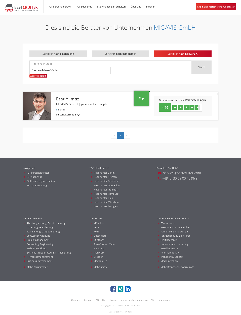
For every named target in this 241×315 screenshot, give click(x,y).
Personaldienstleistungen (173, 231)
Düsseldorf (98, 235)
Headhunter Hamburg (104, 193)
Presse (113, 299)
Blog (104, 299)
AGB (153, 299)
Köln (95, 231)
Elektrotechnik (167, 239)
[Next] (127, 135)
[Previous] (114, 135)
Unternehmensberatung (173, 244)
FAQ (97, 299)
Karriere (87, 299)
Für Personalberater (60, 6)
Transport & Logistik (170, 256)
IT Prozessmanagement (38, 256)
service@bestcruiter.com (179, 173)
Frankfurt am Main (103, 244)
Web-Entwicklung (35, 248)
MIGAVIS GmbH (175, 27)
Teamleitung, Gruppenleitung (42, 231)
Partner (150, 6)
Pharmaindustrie (169, 252)
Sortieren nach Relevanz (183, 53)
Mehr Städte (99, 267)
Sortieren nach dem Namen (120, 53)
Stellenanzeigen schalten (111, 6)
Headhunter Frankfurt (104, 189)
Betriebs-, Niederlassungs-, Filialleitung (47, 252)
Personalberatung (35, 185)
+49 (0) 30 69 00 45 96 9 (177, 178)
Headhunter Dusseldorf (105, 185)
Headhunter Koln (102, 198)
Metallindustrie (168, 248)
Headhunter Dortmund (105, 181)
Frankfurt (97, 252)
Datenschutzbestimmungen (134, 299)
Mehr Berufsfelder (36, 267)
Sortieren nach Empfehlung (58, 53)
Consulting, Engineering (39, 244)
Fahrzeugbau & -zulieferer (174, 235)
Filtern (201, 67)
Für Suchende (84, 6)
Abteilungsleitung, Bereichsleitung (44, 223)
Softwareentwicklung (37, 235)
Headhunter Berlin (103, 172)
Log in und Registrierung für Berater (216, 6)
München (97, 223)
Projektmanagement (36, 239)
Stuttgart (97, 239)
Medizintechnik (168, 261)
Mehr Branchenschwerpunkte (176, 267)
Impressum (164, 299)
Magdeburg (99, 261)
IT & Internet (166, 223)
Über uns (136, 6)
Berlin (95, 227)
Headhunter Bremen (104, 176)
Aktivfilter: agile (38, 76)
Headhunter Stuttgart (104, 206)
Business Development (38, 261)
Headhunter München (105, 202)
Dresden (97, 256)
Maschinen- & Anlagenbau (174, 227)
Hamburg (97, 248)
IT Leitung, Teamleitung (38, 227)
